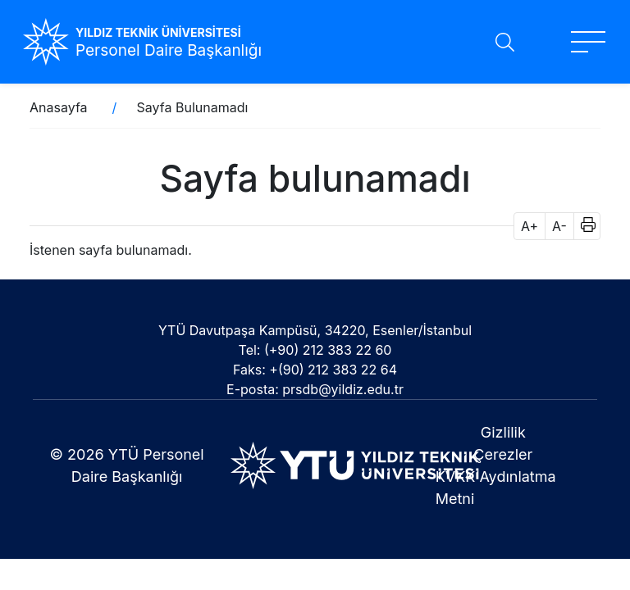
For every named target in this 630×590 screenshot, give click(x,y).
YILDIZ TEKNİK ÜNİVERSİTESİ (158, 32)
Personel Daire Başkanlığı (168, 50)
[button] (582, 226)
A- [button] (559, 226)
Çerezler (502, 454)
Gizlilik (503, 432)
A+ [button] (529, 226)
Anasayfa (59, 107)
